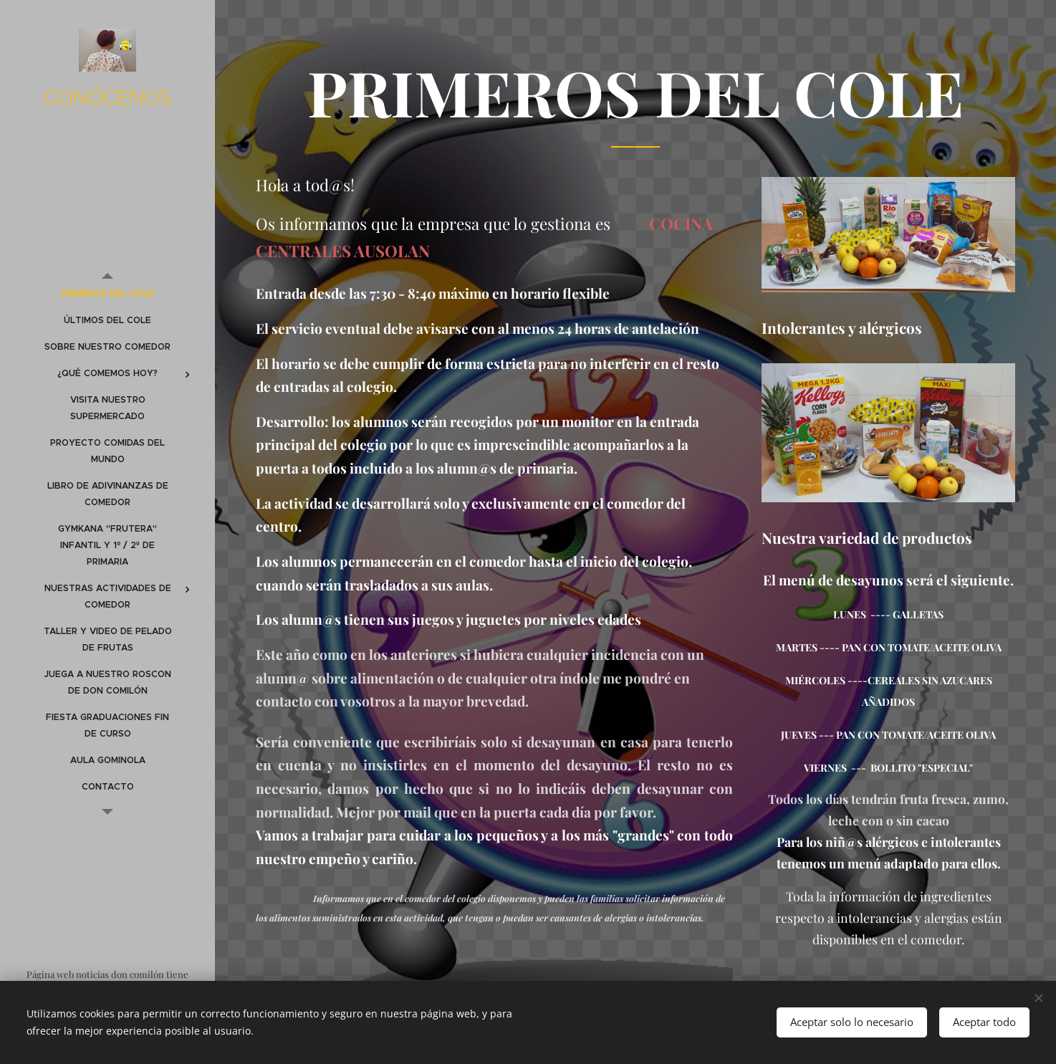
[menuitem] (107, 294)
